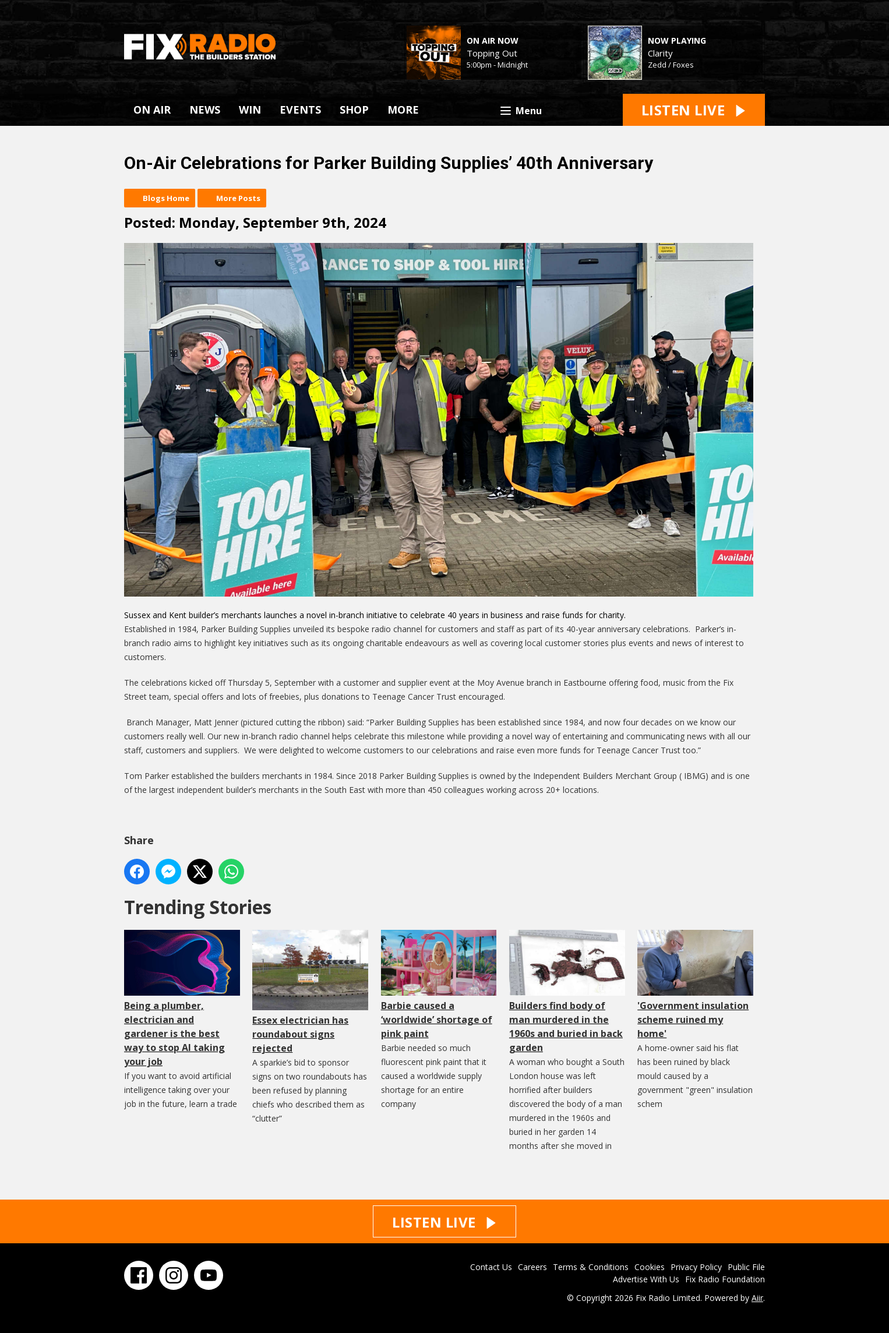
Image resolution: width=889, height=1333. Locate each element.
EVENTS (300, 110)
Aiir (757, 1297)
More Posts (238, 198)
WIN (250, 110)
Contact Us (491, 1266)
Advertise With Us (646, 1279)
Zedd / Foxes (671, 64)
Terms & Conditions (591, 1266)
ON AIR (152, 110)
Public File (746, 1266)
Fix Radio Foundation (725, 1279)
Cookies (649, 1266)
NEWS (204, 110)
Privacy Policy (696, 1266)
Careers (532, 1266)
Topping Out (492, 53)
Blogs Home (166, 198)
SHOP (354, 110)
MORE (403, 110)
